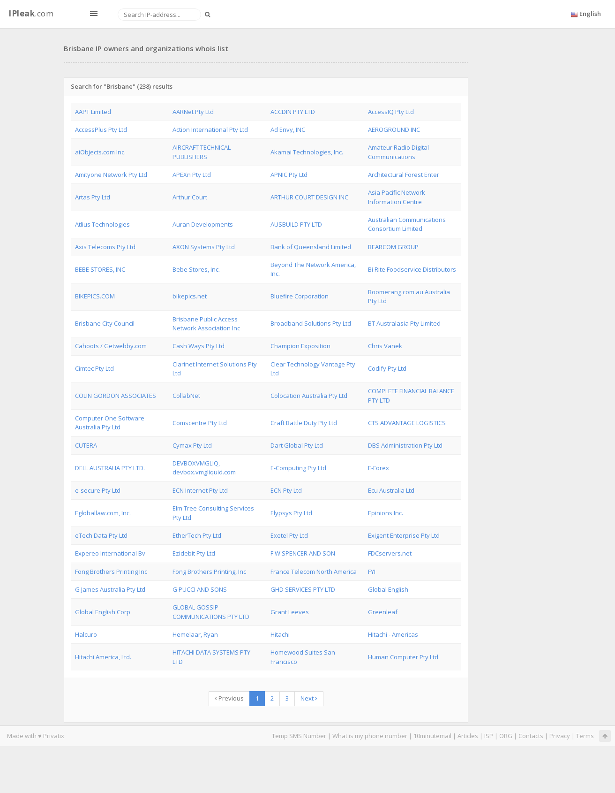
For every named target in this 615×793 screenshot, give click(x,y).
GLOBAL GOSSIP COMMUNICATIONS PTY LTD (210, 611)
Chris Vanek (385, 346)
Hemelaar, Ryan (195, 634)
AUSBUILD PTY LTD (296, 224)
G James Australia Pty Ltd (110, 589)
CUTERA (86, 445)
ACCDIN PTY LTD (292, 111)
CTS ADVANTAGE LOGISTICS (407, 423)
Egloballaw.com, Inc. (103, 513)
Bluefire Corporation (299, 296)
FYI (371, 571)
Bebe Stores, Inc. (196, 269)
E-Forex (378, 468)
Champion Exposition (300, 346)
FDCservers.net (390, 553)
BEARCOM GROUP (393, 247)
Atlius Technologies (102, 224)
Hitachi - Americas (393, 634)
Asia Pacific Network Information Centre (396, 197)
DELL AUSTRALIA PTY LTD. (110, 468)
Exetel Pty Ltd (289, 535)
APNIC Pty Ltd (289, 174)
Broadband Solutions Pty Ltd (310, 323)
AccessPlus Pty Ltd (101, 129)
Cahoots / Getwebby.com (111, 346)
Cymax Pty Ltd (192, 445)
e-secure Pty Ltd (97, 490)
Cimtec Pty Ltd (94, 368)
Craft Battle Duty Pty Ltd (303, 423)
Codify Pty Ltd (387, 368)
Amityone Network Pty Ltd (111, 174)
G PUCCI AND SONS (199, 589)
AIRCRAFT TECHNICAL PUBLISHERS (201, 151)
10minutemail (432, 736)
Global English (388, 589)
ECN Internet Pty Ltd (200, 490)
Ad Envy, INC (287, 129)
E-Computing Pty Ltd (298, 468)
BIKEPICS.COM (95, 296)
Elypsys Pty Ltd (291, 513)
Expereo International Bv (110, 553)
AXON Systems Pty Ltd (203, 247)
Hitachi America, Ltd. (103, 657)
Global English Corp (102, 612)
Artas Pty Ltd (92, 197)
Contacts (530, 736)
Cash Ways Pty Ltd (198, 346)
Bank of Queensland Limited (310, 247)
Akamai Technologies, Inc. (306, 152)
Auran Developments (202, 224)
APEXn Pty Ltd (191, 174)
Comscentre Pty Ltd (199, 423)
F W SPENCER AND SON (302, 553)
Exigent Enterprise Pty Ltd (404, 535)
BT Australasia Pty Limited (404, 323)
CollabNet (186, 395)
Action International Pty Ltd (210, 129)
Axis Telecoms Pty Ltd (105, 247)
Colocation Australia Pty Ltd (308, 395)
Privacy (559, 736)
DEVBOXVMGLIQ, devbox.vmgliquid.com (204, 467)
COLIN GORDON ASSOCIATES (115, 395)
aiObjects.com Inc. (100, 152)
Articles (468, 736)
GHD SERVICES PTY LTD (302, 589)
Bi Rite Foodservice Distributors (412, 269)
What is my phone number (369, 736)
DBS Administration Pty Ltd (405, 445)
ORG (505, 736)
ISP (488, 736)
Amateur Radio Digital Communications (398, 151)
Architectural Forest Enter (403, 174)
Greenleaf (383, 612)
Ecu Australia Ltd (391, 490)
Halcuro (86, 634)
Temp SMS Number (299, 736)
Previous (229, 698)
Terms (585, 736)
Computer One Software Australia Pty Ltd (109, 422)
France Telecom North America (313, 571)
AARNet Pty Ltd (193, 111)
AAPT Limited (93, 111)
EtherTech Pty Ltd (196, 535)
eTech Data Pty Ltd (101, 535)
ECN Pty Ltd (286, 490)
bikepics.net (189, 296)
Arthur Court (189, 197)
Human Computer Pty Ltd (403, 657)
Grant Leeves (289, 612)
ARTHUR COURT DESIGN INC (309, 197)
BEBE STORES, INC (100, 269)
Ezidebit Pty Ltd (193, 553)
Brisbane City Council (105, 323)
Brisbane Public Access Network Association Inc (206, 323)
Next (308, 698)
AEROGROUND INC (394, 129)
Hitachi (280, 634)
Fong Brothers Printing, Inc (209, 571)
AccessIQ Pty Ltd (391, 111)
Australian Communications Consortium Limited (407, 224)
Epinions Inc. (385, 513)
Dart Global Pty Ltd (296, 445)
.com (30, 13)
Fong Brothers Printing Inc (111, 571)
